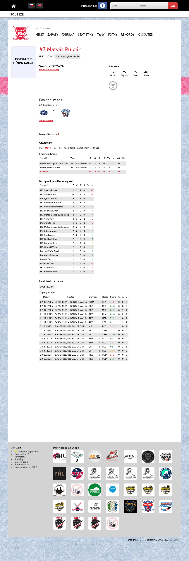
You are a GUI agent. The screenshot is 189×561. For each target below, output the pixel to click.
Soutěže (17, 14)
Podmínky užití (22, 464)
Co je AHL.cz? (22, 454)
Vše (41, 148)
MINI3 (39, 34)
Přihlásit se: (89, 6)
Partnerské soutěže (66, 448)
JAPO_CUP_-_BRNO (88, 148)
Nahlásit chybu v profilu (68, 56)
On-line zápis (21, 462)
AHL (138, 539)
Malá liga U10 (43, 28)
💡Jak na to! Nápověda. (26, 451)
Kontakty (19, 459)
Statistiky (85, 34)
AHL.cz (174, 539)
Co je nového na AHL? (26, 467)
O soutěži (146, 34)
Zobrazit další (46, 120)
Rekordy (127, 34)
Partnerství (20, 456)
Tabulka (68, 34)
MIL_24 (57, 148)
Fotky (112, 34)
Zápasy (52, 34)
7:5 (55, 110)
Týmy (100, 34)
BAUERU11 (69, 148)
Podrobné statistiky (49, 69)
